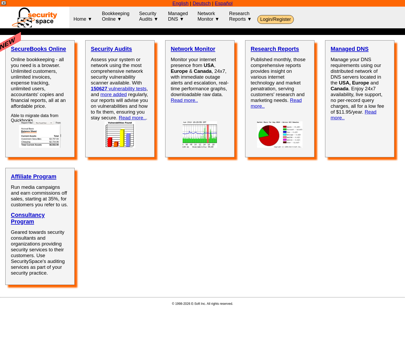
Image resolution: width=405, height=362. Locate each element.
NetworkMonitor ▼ (208, 16)
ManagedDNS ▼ (178, 16)
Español (223, 3)
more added (113, 94)
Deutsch (202, 3)
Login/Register (275, 19)
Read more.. (132, 117)
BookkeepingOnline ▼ (115, 16)
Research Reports (275, 49)
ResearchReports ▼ (240, 16)
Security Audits (111, 49)
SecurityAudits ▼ (148, 16)
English (180, 3)
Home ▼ (83, 16)
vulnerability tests (119, 88)
